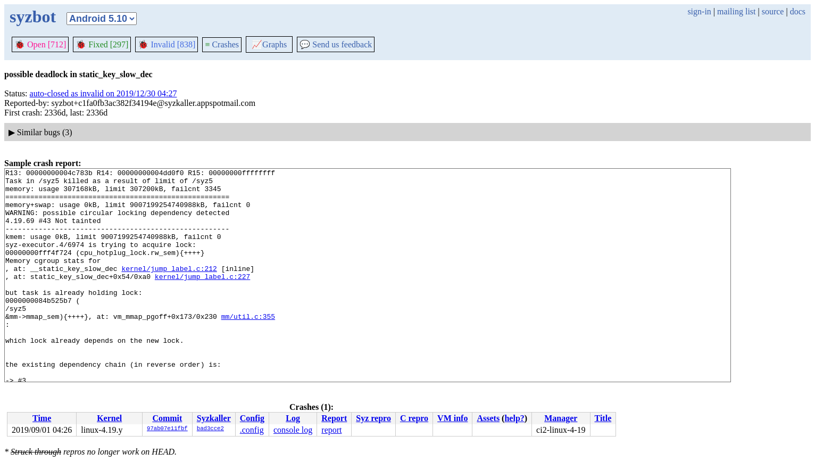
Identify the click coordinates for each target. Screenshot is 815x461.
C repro (414, 418)
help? (514, 418)
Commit (167, 418)
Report (334, 418)
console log (292, 429)
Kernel (109, 418)
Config (252, 418)
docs (797, 11)
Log (293, 418)
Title (603, 418)
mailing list (736, 11)
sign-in (699, 11)
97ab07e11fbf (167, 429)
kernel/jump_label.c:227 (202, 298)
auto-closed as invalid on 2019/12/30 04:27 (103, 93)
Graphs (269, 44)
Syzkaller (214, 418)
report (331, 429)
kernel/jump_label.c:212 (169, 289)
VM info (452, 418)
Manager (560, 418)
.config (252, 429)
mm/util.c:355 (248, 346)
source (773, 11)
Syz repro (373, 418)
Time (41, 418)
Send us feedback (336, 44)
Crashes (222, 44)
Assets (488, 418)
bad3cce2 (210, 429)
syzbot (33, 16)
